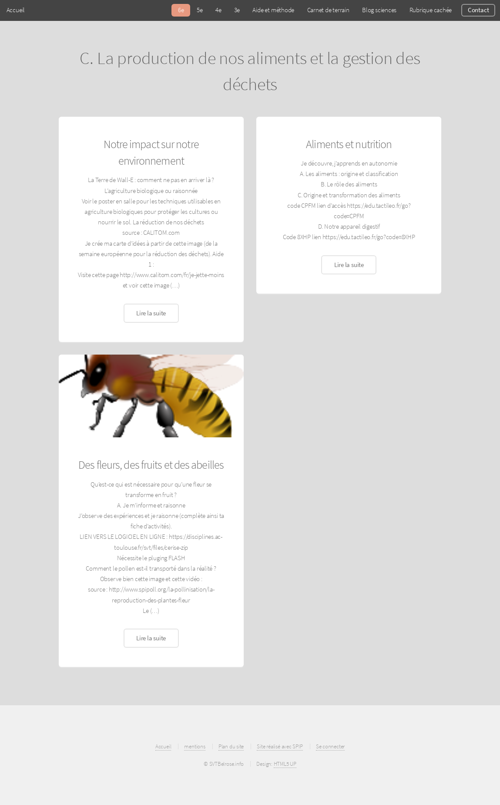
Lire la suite (151, 313)
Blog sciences (379, 10)
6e (181, 10)
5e (200, 10)
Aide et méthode (273, 10)
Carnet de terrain (328, 10)
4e (218, 10)
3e (237, 10)
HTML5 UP (285, 764)
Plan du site (231, 746)
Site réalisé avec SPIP (279, 746)
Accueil (16, 10)
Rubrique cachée (430, 10)
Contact (478, 10)
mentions (194, 746)
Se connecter (330, 746)
